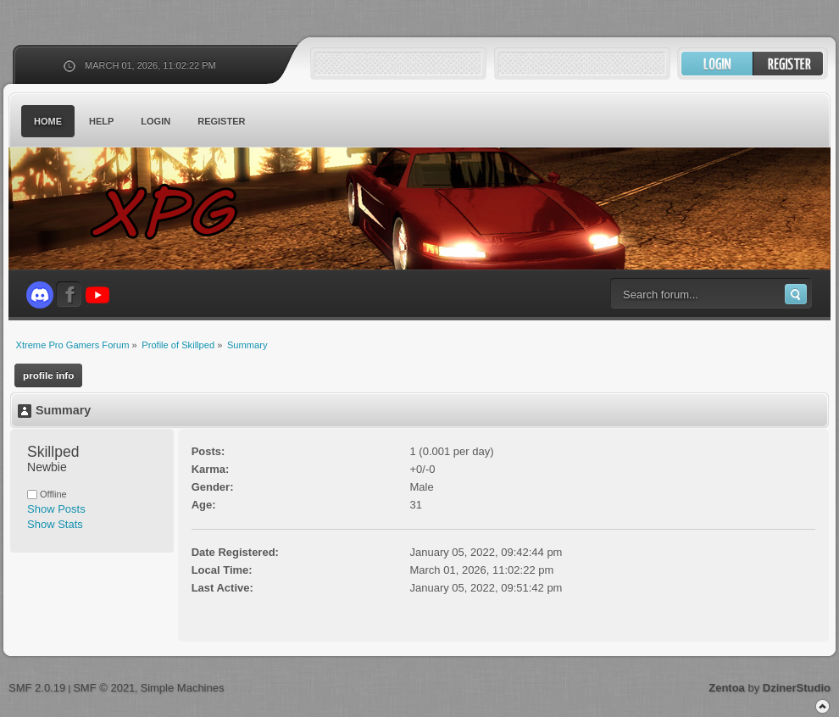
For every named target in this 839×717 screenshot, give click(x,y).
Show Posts (56, 509)
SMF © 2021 (104, 687)
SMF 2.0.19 (36, 687)
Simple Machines (182, 687)
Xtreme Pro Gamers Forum (174, 211)
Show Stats (55, 524)
